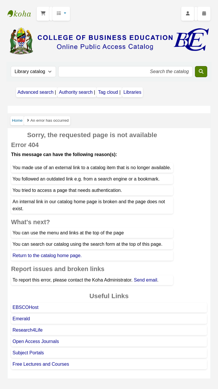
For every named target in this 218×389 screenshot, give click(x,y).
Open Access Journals (36, 341)
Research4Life (28, 330)
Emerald (21, 318)
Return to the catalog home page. (47, 255)
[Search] (201, 71)
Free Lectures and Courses (41, 364)
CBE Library (22, 14)
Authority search (76, 92)
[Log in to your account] (188, 13)
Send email (145, 279)
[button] (43, 13)
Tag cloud (108, 92)
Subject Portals (28, 352)
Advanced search (35, 92)
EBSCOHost (25, 307)
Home (17, 120)
